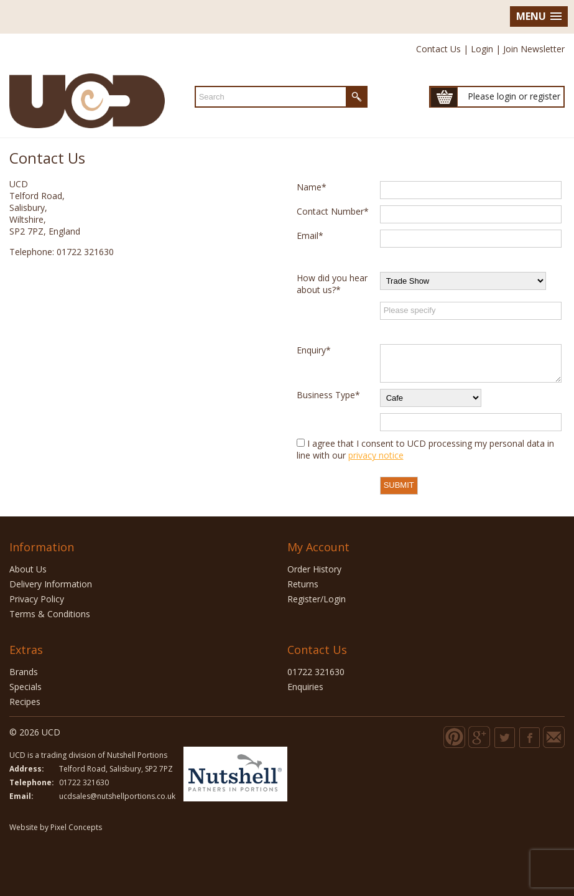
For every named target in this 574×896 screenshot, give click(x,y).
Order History (314, 569)
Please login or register (514, 96)
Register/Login (316, 599)
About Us (28, 569)
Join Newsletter (534, 49)
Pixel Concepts (76, 827)
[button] (539, 16)
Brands (23, 672)
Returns (302, 584)
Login (482, 49)
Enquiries (305, 687)
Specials (25, 687)
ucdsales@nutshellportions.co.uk (117, 796)
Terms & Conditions (49, 614)
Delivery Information (50, 584)
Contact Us (438, 49)
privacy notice (376, 455)
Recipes (24, 701)
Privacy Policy (36, 599)
